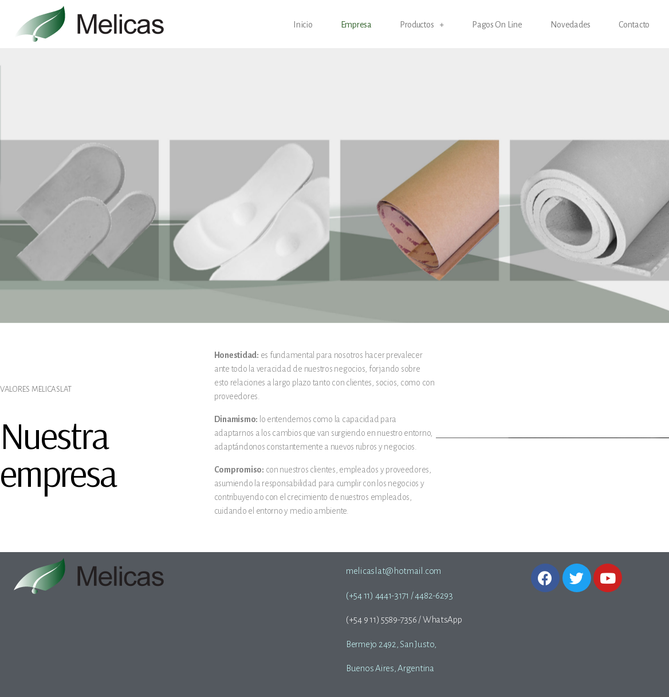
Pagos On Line (497, 25)
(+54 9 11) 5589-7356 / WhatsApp (404, 619)
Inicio (302, 25)
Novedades (570, 25)
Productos (422, 25)
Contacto (634, 25)
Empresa (356, 25)
